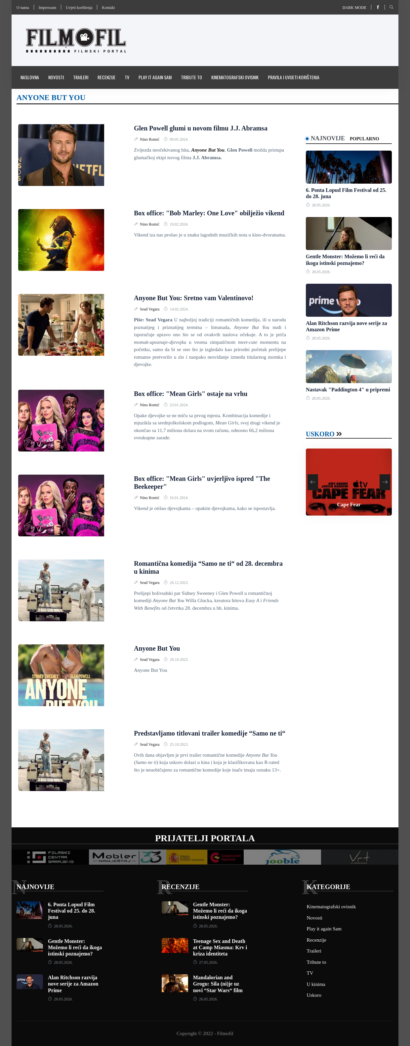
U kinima (316, 984)
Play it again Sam (155, 77)
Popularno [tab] (364, 138)
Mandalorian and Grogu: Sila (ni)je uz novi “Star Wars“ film (218, 984)
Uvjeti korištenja (79, 7)
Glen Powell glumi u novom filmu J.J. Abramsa (200, 128)
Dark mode (354, 7)
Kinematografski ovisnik (235, 77)
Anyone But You (157, 648)
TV (127, 77)
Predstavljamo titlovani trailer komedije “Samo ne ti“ (209, 733)
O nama (23, 7)
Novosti (56, 77)
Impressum (47, 7)
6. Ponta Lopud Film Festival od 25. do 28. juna (71, 911)
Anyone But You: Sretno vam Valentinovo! (194, 298)
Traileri (80, 77)
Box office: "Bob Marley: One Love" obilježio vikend (209, 213)
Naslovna (29, 77)
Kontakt (108, 7)
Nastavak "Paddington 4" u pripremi (348, 389)
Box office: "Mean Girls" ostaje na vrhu (190, 393)
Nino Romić (150, 139)
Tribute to (191, 77)
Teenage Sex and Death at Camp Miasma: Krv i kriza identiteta (220, 947)
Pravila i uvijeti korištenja (293, 77)
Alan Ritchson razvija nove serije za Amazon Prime (73, 984)
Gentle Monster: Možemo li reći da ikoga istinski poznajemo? (75, 947)
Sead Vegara (150, 309)
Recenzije (106, 77)
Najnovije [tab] (328, 138)
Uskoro (320, 434)
